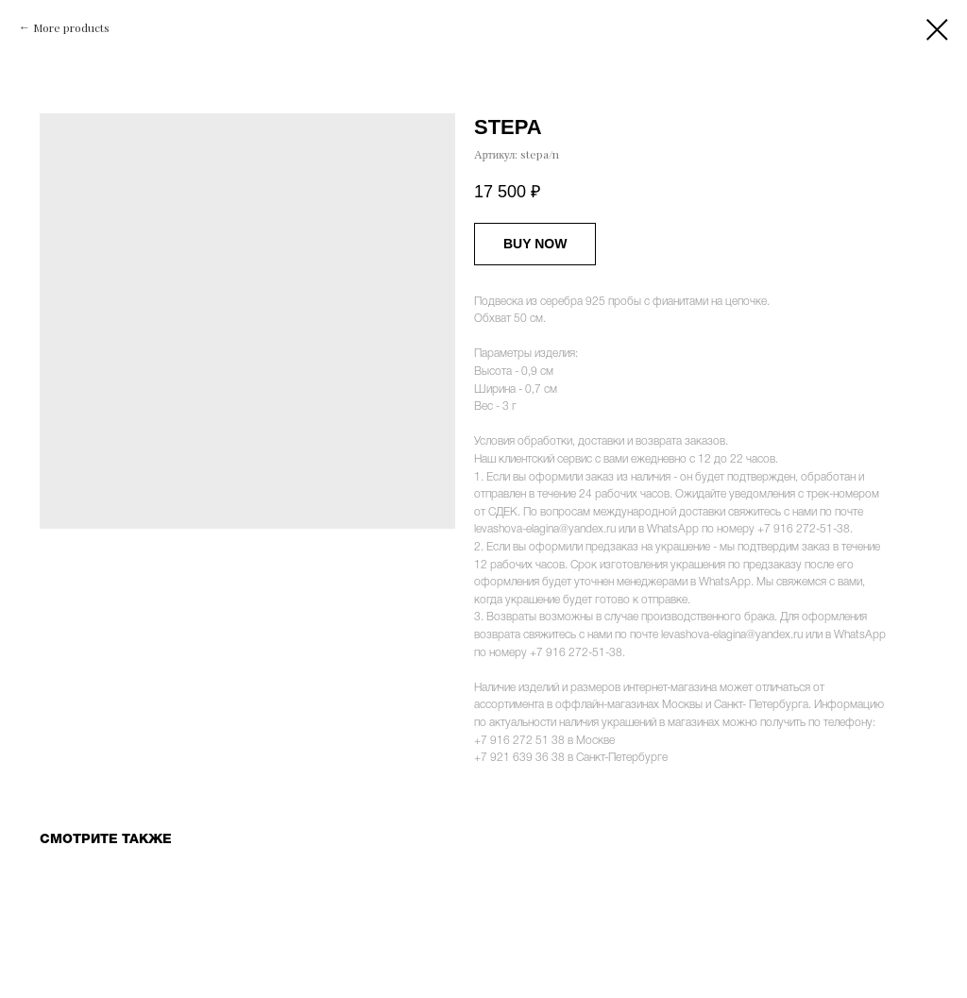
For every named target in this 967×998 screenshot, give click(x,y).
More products (71, 27)
